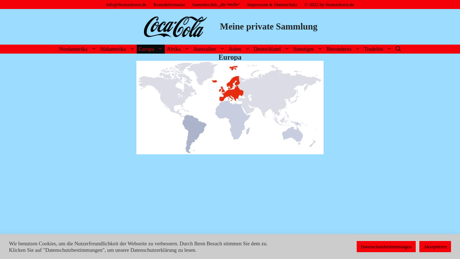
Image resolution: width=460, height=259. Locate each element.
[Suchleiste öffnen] (398, 49)
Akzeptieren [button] (435, 246)
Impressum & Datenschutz (272, 4)
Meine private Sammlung (268, 26)
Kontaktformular (169, 4)
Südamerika (118, 49)
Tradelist (379, 49)
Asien (240, 49)
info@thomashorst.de (126, 4)
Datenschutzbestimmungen (386, 246)
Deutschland (273, 49)
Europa (152, 49)
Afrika (179, 49)
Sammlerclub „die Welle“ (216, 4)
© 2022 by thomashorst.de (329, 4)
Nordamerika (78, 49)
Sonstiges (309, 49)
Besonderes (344, 49)
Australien (209, 49)
